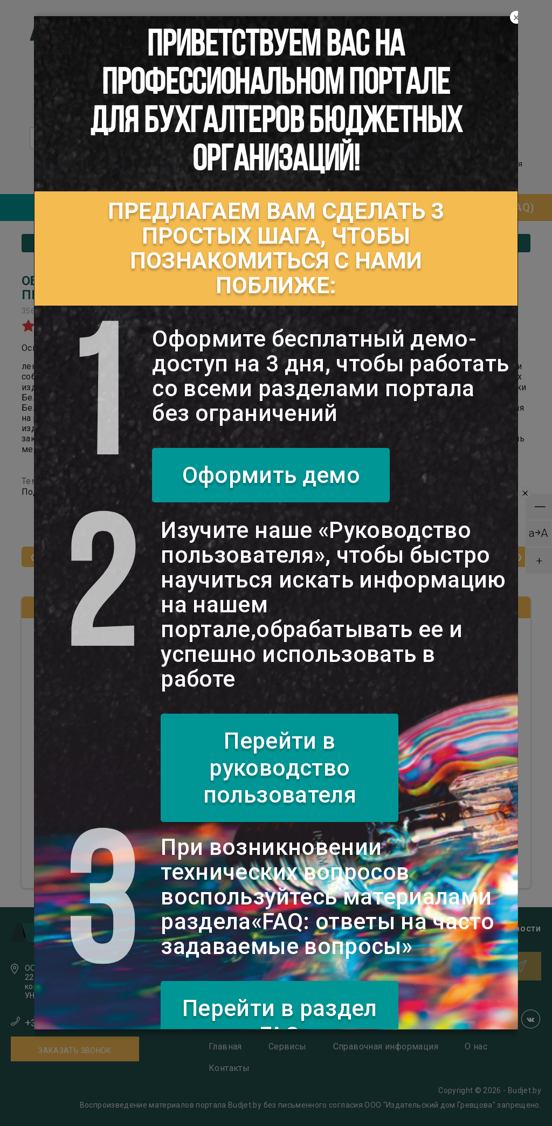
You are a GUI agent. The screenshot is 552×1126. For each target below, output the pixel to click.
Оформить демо (271, 475)
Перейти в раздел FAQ (279, 1021)
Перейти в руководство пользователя (279, 768)
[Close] (516, 18)
